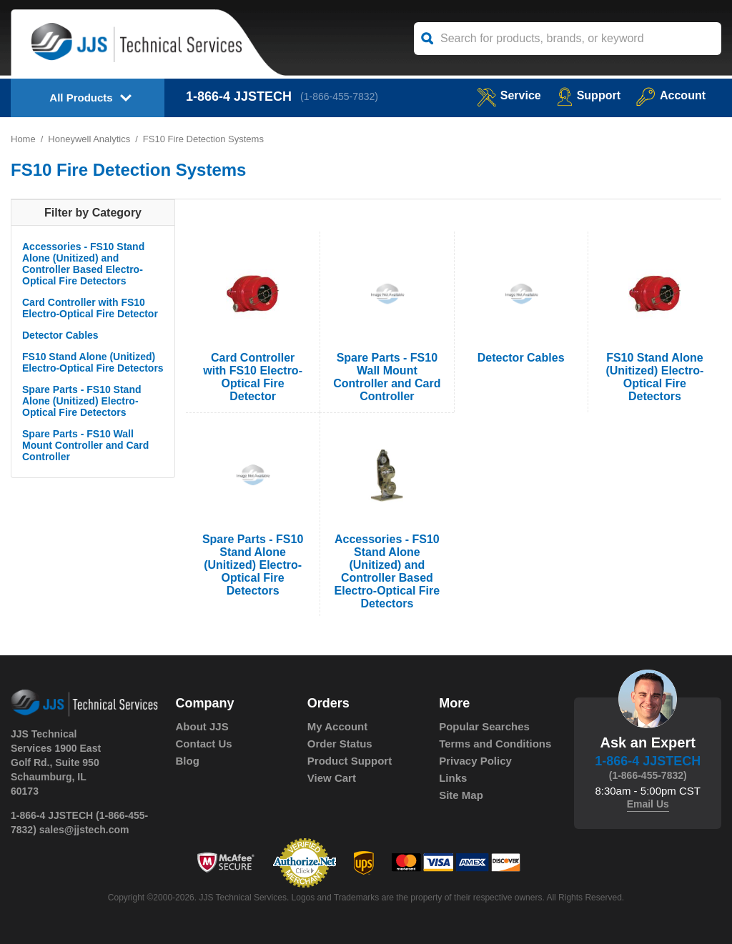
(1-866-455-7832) (339, 96)
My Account (337, 726)
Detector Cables (60, 335)
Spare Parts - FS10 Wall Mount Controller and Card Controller (85, 445)
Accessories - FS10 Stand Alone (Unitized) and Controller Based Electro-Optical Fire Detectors (83, 264)
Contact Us (204, 743)
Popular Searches (484, 726)
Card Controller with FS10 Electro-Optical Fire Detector (90, 308)
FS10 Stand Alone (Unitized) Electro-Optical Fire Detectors (93, 362)
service (509, 95)
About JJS (202, 726)
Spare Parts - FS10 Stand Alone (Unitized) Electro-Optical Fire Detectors (82, 401)
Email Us (648, 804)
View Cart (331, 778)
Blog (187, 761)
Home (23, 139)
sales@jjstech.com (84, 829)
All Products (80, 97)
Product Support (349, 761)
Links (453, 778)
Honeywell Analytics (89, 139)
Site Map (461, 795)
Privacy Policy (475, 761)
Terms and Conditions (495, 743)
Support (588, 95)
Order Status (339, 743)
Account (671, 95)
